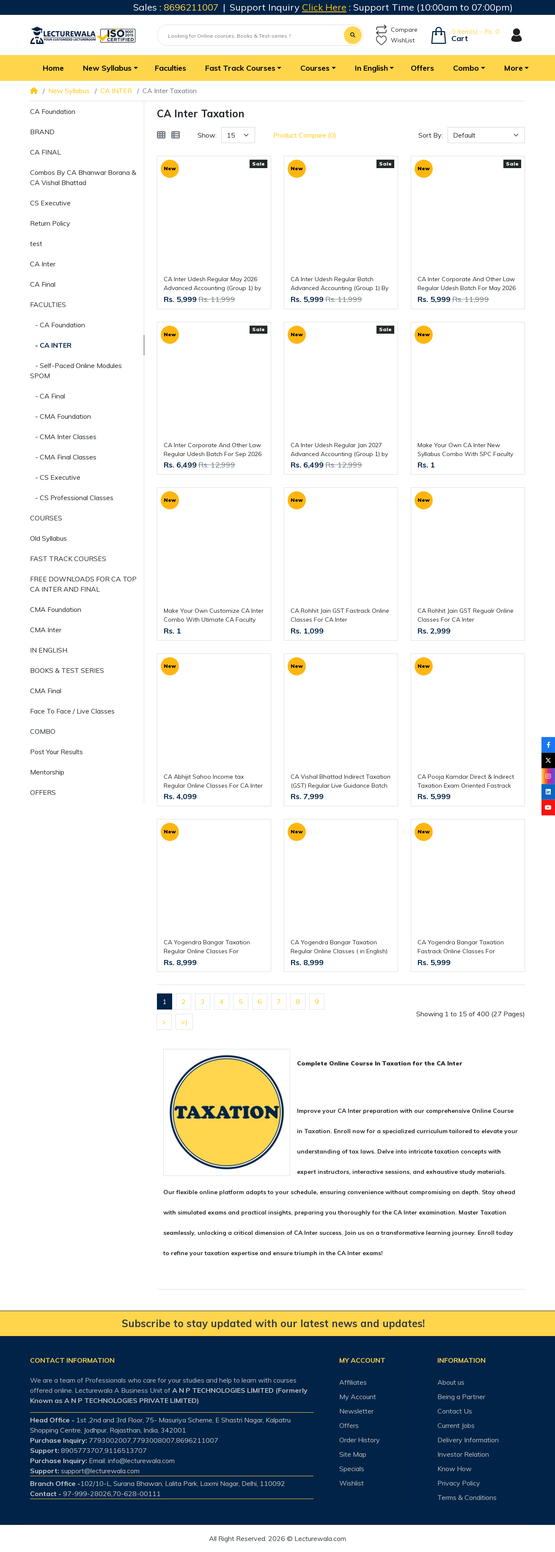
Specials (351, 1468)
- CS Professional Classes (71, 497)
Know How (454, 1468)
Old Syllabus (48, 538)
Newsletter (356, 1411)
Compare (397, 30)
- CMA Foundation (60, 416)
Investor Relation (463, 1454)
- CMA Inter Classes (63, 436)
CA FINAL (45, 152)
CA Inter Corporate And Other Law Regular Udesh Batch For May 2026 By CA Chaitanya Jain (467, 284)
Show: (207, 135)
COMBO (42, 731)
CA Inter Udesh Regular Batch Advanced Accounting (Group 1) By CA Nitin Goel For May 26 (339, 284)
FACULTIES (48, 304)
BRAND (42, 131)
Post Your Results (56, 751)
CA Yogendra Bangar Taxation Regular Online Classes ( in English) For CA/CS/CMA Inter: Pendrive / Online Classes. (339, 947)
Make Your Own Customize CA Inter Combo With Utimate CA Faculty (214, 615)
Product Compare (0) (304, 135)
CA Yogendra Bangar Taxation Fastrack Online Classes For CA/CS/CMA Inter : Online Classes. (464, 947)
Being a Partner (461, 1396)
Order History (359, 1440)
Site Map (352, 1454)
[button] (109, 68)
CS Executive (50, 203)
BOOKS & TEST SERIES (67, 670)
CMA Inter (45, 629)
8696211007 (191, 7)
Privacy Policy (458, 1483)
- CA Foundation (57, 325)
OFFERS (43, 792)
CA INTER (116, 90)
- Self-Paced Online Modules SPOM (76, 370)
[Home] (34, 90)
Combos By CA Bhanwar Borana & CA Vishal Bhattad (83, 177)
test (36, 243)
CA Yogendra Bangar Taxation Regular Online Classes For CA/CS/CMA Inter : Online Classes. (210, 947)
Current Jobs (456, 1425)
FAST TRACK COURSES (68, 558)
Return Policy (50, 223)
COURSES (46, 518)
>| (184, 1022)
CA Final (42, 284)
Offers (349, 1425)
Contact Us (454, 1411)
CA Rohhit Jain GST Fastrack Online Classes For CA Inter (340, 615)
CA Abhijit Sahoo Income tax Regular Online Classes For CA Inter (213, 781)
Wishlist (351, 1483)
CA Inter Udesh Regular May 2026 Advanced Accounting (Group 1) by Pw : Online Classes (212, 284)
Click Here (324, 7)
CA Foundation (52, 111)
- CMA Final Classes (63, 457)
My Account (357, 1396)
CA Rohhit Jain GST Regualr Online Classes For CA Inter (466, 615)
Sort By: (430, 135)
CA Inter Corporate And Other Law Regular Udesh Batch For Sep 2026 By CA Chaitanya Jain (212, 450)
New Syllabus (69, 90)
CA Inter (42, 264)
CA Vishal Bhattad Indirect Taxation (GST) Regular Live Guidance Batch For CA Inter (340, 781)
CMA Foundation (55, 609)
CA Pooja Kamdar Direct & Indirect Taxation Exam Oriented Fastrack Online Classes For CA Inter (466, 781)
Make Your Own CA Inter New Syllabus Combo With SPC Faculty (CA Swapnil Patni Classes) (465, 450)
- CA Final (47, 396)
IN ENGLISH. (49, 650)
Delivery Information (468, 1440)
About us (450, 1382)
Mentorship (47, 772)
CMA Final (45, 690)
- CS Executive (55, 477)
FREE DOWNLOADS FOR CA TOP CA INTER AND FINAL (83, 584)
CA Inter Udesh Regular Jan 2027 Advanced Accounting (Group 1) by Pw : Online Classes (339, 450)
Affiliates (353, 1382)
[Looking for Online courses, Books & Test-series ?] (251, 36)
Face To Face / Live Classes (72, 711)
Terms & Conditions (467, 1497)
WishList (395, 40)
